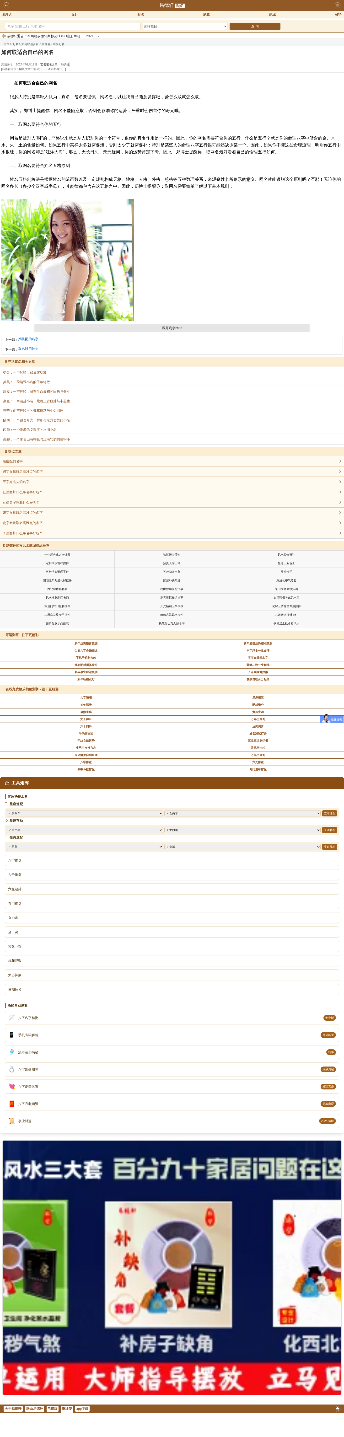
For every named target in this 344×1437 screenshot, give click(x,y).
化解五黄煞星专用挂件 (286, 606)
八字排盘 (86, 762)
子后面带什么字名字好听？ (23, 533)
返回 (6, 5)
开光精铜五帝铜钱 (171, 606)
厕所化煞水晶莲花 (57, 623)
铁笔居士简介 (171, 554)
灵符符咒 (286, 572)
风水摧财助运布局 (57, 597)
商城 (272, 14)
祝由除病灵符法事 (171, 589)
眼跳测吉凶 (258, 748)
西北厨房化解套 (57, 589)
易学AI (7, 14)
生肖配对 (329, 846)
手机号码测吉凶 (86, 658)
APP (338, 14)
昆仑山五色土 (286, 563)
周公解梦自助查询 (86, 755)
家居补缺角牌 (171, 580)
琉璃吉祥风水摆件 (171, 615)
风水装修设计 (286, 554)
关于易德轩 (13, 1408)
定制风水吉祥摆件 (57, 563)
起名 (180, 6)
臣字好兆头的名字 (16, 482)
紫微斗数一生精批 (258, 665)
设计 (74, 14)
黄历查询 (258, 712)
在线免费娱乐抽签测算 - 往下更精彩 (32, 689)
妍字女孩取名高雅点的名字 (23, 513)
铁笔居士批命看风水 (286, 623)
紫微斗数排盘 (86, 769)
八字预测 (86, 697)
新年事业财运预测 (86, 672)
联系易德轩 (34, 1408)
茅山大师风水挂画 (286, 589)
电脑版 (53, 1408)
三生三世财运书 (258, 740)
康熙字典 (86, 712)
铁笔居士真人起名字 (172, 623)
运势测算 (258, 726)
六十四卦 (86, 726)
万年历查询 (258, 719)
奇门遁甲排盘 (258, 769)
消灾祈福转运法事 (171, 597)
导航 (337, 5)
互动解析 (329, 830)
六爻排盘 (258, 762)
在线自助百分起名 (258, 679)
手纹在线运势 (86, 740)
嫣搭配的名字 (28, 339)
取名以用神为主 (30, 349)
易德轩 (166, 5)
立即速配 (329, 813)
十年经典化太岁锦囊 (57, 554)
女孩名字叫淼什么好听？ (21, 502)
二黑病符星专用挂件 (57, 615)
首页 (6, 44)
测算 (206, 14)
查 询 (255, 26)
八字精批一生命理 (258, 650)
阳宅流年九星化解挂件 (57, 580)
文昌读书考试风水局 (286, 597)
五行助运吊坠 (171, 572)
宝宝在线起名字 (258, 658)
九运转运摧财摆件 (286, 615)
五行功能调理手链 (57, 572)
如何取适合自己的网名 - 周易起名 (43, 44)
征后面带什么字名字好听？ (23, 492)
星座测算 (258, 697)
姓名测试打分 (258, 733)
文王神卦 (86, 719)
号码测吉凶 (86, 733)
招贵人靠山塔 (171, 563)
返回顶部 (337, 1410)
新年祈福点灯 (86, 679)
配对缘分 (258, 705)
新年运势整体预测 (86, 643)
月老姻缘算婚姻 (258, 672)
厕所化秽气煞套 (286, 580)
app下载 (82, 1408)
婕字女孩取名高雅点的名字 (23, 523)
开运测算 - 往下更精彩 (21, 635)
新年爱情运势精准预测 (258, 643)
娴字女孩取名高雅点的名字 (23, 471)
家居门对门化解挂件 (57, 606)
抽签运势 (86, 705)
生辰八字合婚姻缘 (86, 650)
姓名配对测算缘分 (86, 665)
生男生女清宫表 (86, 748)
